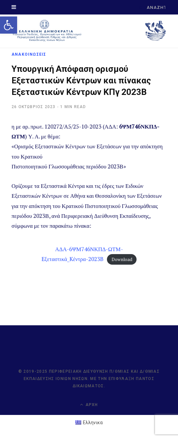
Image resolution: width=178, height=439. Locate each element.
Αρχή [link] (89, 404)
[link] (8, 25)
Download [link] (122, 259)
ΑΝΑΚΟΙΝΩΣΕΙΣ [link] (29, 54)
